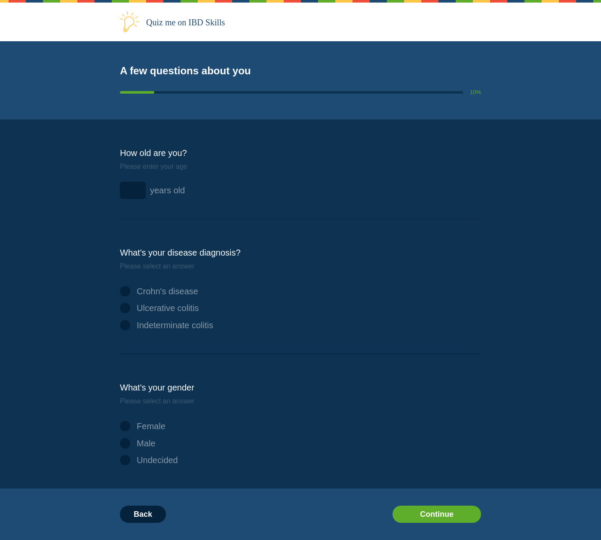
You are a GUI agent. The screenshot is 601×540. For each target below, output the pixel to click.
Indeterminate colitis (166, 325)
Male (138, 443)
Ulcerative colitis (159, 308)
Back (143, 514)
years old (167, 190)
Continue (437, 514)
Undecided (149, 460)
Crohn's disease (159, 291)
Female (143, 426)
